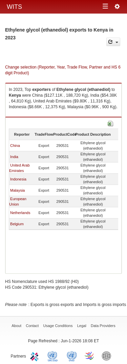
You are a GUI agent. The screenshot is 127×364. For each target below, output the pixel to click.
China (15, 145)
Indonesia (18, 179)
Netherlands (20, 213)
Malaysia (17, 190)
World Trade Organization (90, 355)
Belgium (17, 224)
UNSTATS (72, 355)
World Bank (108, 355)
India (14, 157)
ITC (35, 355)
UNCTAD (54, 355)
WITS (14, 6)
